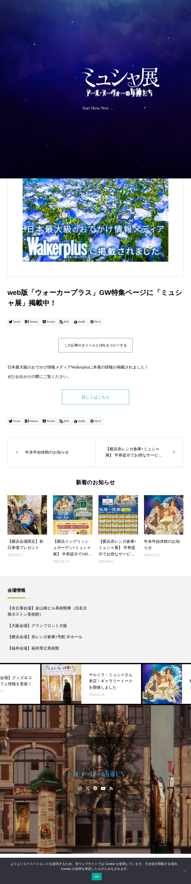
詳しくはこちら (95, 397)
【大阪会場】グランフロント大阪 (37, 626)
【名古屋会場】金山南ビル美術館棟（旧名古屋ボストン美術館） (47, 611)
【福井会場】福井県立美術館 (33, 648)
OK (96, 877)
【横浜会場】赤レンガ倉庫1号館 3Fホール (44, 637)
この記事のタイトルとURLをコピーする (95, 345)
